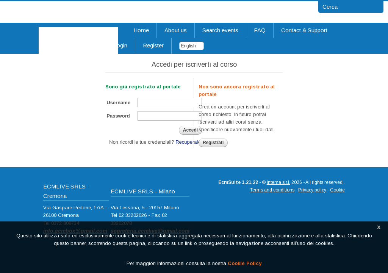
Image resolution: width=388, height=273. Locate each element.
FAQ (260, 30)
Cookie (337, 190)
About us (175, 30)
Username (118, 102)
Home (141, 30)
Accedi (190, 130)
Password (118, 116)
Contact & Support (304, 30)
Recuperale (188, 142)
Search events (220, 30)
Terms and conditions (272, 190)
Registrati (213, 142)
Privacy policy (312, 190)
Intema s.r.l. (278, 182)
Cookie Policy (244, 263)
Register (153, 45)
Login (120, 45)
